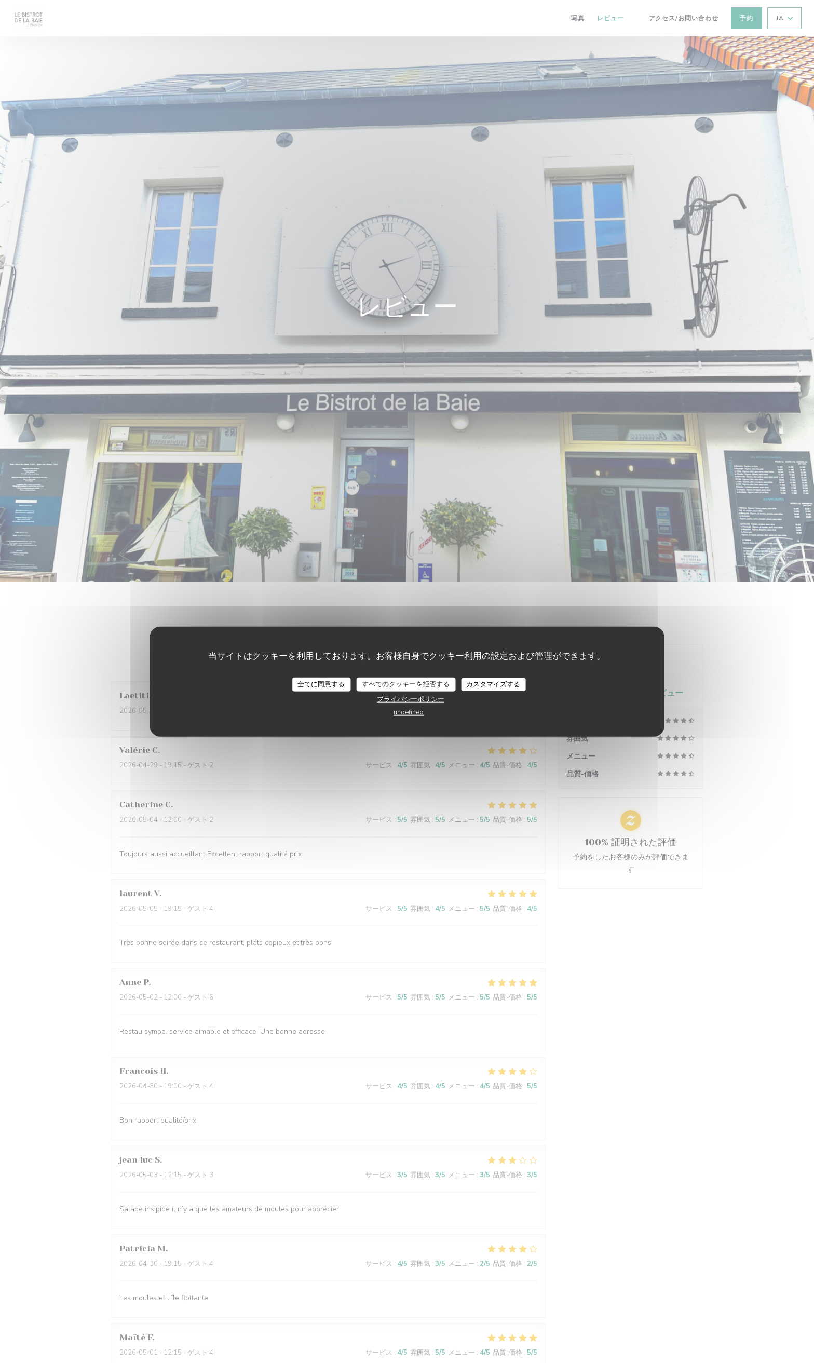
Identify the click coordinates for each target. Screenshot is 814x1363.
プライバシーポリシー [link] (410, 699)
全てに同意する (321, 684)
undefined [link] (409, 712)
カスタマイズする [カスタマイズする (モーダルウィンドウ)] (493, 684)
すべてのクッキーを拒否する (406, 684)
